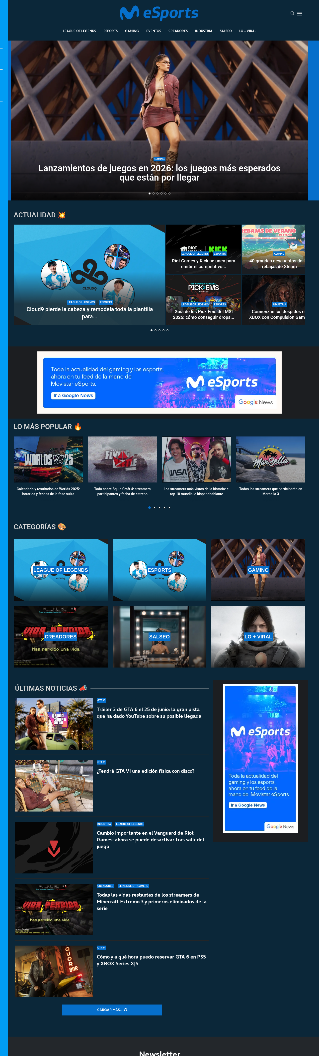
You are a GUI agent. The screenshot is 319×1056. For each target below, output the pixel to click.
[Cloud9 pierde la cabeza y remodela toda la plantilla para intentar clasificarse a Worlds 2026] (89, 275)
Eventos (153, 31)
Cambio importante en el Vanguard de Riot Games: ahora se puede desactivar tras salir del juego (150, 839)
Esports (110, 31)
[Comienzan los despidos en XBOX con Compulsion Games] (279, 300)
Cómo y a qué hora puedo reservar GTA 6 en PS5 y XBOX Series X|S (151, 960)
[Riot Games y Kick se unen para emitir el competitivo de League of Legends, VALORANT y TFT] (203, 249)
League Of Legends (79, 31)
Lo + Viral (247, 31)
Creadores (178, 31)
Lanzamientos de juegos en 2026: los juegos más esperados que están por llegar (159, 173)
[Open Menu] (299, 13)
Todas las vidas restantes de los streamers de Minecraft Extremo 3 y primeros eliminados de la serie (152, 901)
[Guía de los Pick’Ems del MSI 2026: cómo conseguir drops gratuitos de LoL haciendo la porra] (203, 300)
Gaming (132, 31)
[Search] (292, 13)
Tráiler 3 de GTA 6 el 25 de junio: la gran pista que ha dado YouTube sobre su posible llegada (149, 713)
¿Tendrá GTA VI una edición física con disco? (145, 771)
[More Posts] (112, 1010)
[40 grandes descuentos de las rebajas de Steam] (279, 249)
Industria (203, 31)
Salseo (226, 31)
